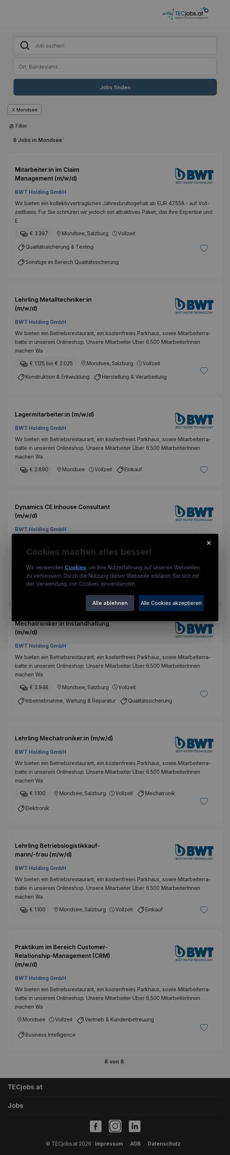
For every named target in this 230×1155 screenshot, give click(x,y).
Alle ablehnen (110, 603)
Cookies (75, 567)
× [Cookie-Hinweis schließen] (209, 542)
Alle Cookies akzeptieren (171, 603)
